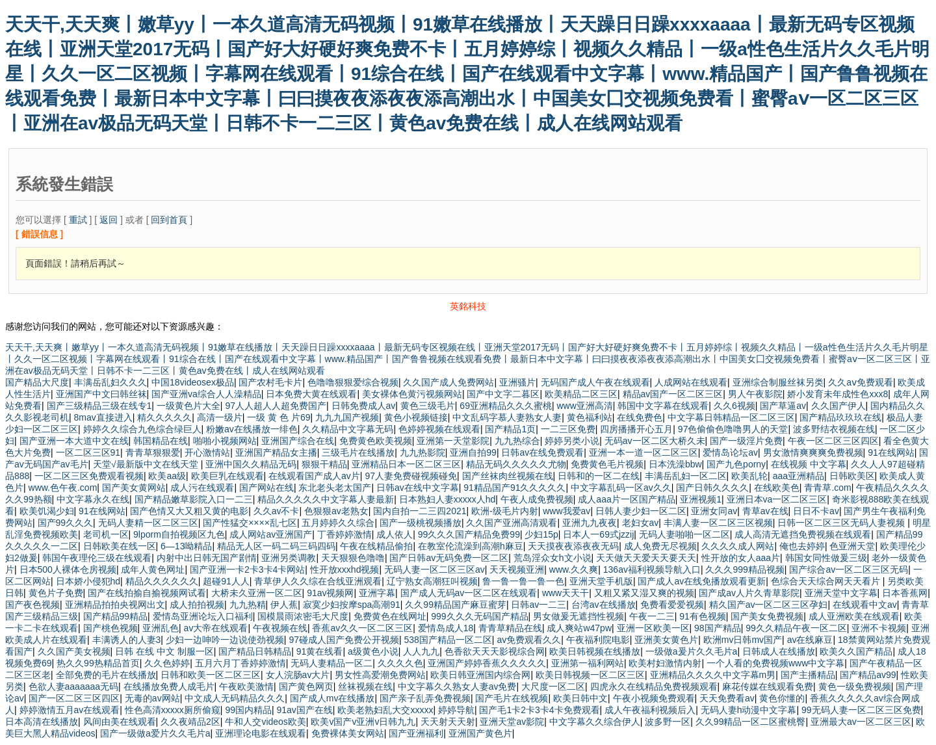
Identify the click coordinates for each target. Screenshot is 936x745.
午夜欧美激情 (246, 686)
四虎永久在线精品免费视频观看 (654, 686)
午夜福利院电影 (598, 639)
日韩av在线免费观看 (542, 452)
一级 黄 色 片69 (278, 417)
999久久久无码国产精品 (479, 616)
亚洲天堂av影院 (512, 721)
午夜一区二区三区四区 (833, 441)
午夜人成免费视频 (536, 499)
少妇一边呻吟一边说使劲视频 (225, 639)
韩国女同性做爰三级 (826, 558)
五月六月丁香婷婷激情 (240, 663)
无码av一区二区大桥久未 (654, 441)
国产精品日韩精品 (254, 651)
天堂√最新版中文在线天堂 (147, 464)
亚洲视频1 (701, 499)
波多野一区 (667, 721)
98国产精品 (717, 628)
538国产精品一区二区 (448, 639)
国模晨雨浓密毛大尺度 (302, 616)
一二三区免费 (568, 429)
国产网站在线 (266, 487)
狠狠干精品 (324, 464)
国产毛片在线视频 (511, 698)
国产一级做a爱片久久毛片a (155, 733)
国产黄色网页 (306, 686)
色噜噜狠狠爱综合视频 (352, 382)
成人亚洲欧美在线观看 (854, 616)
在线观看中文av (865, 604)
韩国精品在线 (160, 441)
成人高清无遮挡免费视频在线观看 (802, 534)
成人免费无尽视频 (660, 546)
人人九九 (421, 651)
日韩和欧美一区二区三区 (211, 675)
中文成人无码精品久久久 (235, 698)
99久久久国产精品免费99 (469, 534)
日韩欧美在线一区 (119, 546)
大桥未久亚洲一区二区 (256, 593)
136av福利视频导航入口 (652, 569)
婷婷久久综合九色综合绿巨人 (142, 429)
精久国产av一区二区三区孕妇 (768, 604)
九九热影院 (422, 452)
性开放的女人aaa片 (740, 558)
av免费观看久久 (529, 639)
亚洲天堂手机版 (601, 581)
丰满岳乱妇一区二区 (686, 476)
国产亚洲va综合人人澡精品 (206, 394)
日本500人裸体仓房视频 (68, 569)
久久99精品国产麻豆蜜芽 (455, 604)
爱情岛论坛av (730, 452)
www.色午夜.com (63, 487)
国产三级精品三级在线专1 (99, 405)
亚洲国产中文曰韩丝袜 (101, 394)
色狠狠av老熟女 (336, 511)
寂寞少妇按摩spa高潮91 (351, 604)
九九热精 (247, 604)
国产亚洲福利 (416, 733)
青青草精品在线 (510, 628)
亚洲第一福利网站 (587, 663)
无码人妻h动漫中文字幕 (749, 710)
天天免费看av (727, 698)
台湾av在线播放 (603, 604)
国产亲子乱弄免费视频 (425, 698)
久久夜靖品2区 (190, 721)
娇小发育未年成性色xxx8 (837, 394)
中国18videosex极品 (192, 382)
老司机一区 (106, 534)
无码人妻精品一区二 (331, 663)
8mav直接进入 (103, 417)
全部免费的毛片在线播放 (106, 675)
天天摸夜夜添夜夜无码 (573, 546)
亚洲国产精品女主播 (276, 452)
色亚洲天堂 (852, 546)
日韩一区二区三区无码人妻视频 (842, 522)
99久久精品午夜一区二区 (796, 628)
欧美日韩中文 (580, 698)
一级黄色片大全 (188, 405)
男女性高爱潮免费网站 (380, 675)
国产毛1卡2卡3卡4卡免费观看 (539, 710)
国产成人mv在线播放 (332, 698)
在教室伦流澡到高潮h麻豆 (470, 546)
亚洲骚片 (517, 382)
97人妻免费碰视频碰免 (411, 476)
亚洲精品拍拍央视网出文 (115, 604)
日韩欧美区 (852, 476)
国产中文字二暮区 (503, 394)
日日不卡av (816, 511)
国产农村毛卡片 (270, 382)
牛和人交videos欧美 (265, 721)
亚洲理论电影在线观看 (260, 733)
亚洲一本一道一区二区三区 (643, 452)
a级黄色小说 (373, 651)
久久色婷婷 (167, 663)
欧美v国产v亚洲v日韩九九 (363, 721)
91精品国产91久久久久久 (514, 487)
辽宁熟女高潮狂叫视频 (432, 581)
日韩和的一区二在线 (599, 476)
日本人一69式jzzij (598, 534)
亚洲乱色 (160, 628)
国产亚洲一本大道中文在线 (74, 441)
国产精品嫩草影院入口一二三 (194, 499)
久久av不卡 (277, 511)
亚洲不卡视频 (879, 628)
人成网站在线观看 (691, 382)
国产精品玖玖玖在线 (840, 417)
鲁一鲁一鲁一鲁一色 (523, 581)
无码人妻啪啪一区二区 (684, 534)
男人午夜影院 (755, 394)
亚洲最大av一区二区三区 (861, 721)
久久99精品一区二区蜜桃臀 (751, 721)
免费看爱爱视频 (672, 604)
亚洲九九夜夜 (589, 522)
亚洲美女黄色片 (666, 639)
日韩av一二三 (538, 604)
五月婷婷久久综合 (338, 522)
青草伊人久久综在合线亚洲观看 (318, 581)
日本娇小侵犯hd (88, 581)
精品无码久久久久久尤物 (516, 464)
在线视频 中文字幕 (808, 464)
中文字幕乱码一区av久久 (621, 487)
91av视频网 (330, 593)
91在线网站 (891, 452)
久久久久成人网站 (737, 546)
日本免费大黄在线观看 (311, 394)
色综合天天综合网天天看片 (827, 581)
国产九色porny (736, 464)
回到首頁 (169, 220)
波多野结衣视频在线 (834, 429)
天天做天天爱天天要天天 (646, 558)
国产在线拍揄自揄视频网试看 (147, 593)
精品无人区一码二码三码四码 (276, 546)
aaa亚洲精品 (798, 476)
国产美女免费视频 (767, 616)
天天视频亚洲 (516, 569)
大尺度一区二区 (553, 686)
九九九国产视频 (347, 417)
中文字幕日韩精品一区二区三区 (731, 417)
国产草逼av (783, 405)
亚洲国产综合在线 (297, 441)
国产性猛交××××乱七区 (250, 522)
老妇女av (640, 522)
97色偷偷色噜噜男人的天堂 (733, 429)
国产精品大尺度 (37, 382)
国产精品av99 (868, 675)
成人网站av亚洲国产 (270, 534)
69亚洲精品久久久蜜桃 (506, 405)
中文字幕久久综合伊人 (594, 721)
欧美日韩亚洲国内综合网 (480, 675)
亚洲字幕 (377, 593)
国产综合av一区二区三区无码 (848, 569)
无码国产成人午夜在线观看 (595, 382)
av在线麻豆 (810, 639)
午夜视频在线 (280, 628)
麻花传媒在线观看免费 (767, 686)
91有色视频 (702, 616)
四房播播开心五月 (636, 429)
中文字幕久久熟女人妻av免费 (457, 686)
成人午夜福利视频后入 (650, 710)
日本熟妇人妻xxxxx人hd (447, 499)
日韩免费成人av (364, 405)
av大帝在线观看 (216, 628)
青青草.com (827, 487)
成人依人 (394, 534)
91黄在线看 (319, 651)
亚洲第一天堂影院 (453, 441)
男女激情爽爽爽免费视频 (813, 452)
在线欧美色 (777, 487)
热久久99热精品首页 (98, 663)
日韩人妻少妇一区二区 (640, 511)
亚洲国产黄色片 (480, 733)
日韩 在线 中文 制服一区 (164, 651)
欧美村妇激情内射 (665, 663)
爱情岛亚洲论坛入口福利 (203, 616)
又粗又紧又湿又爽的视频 (644, 593)
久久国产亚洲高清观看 (511, 522)
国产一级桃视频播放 (421, 522)
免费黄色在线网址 (390, 616)
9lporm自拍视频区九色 (179, 534)
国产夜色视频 (32, 604)
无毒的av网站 (152, 698)
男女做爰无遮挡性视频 (578, 616)
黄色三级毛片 (427, 405)
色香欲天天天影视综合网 (495, 651)
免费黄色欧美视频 (375, 441)
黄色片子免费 (56, 593)
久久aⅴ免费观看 (860, 382)
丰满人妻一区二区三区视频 (718, 522)
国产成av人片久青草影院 (749, 593)
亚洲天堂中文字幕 (841, 593)
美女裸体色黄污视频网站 (412, 394)
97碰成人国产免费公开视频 (344, 639)
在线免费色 (639, 417)
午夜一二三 (652, 616)
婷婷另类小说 (572, 441)
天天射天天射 (448, 721)
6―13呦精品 (186, 546)
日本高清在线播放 (41, 721)
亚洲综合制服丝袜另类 (778, 382)
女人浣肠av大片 (298, 675)
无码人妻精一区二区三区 (148, 522)
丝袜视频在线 (365, 686)
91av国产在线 (305, 710)
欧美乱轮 (749, 476)
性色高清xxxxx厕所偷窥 (172, 710)
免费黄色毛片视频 (607, 464)
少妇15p (541, 534)
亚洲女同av (714, 511)
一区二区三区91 (88, 452)
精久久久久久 (164, 417)
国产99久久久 (66, 522)
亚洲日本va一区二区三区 (777, 499)
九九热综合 (517, 441)
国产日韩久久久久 (712, 487)
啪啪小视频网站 (225, 441)
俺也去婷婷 (802, 546)
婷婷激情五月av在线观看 (70, 710)
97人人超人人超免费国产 (275, 405)
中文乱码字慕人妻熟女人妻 (507, 417)
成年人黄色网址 (153, 569)
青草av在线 (765, 511)
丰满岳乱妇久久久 (110, 382)
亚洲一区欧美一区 (653, 628)
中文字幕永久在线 (93, 499)
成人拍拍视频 (197, 604)
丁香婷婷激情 (344, 534)
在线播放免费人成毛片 (169, 686)
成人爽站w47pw (579, 628)
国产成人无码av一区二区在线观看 (469, 593)
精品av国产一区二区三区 (673, 394)
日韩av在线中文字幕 (417, 487)
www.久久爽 (573, 569)
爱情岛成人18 (446, 628)
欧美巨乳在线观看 (227, 476)
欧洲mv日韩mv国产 (742, 639)
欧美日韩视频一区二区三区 (590, 675)
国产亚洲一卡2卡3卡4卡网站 (247, 569)
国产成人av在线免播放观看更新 (702, 581)
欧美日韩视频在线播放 (594, 651)
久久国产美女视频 (74, 651)
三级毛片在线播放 (358, 452)
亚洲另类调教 (288, 558)
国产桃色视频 (110, 628)
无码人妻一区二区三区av (434, 569)
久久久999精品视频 (744, 569)
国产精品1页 (510, 429)
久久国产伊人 (838, 405)
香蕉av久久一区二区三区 (362, 628)
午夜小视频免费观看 (654, 698)
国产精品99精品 (115, 616)
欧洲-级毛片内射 (504, 511)
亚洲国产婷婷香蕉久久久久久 (487, 663)
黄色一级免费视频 (854, 686)
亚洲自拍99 (473, 452)
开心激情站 (207, 452)
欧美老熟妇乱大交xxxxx (385, 710)
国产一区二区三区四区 (74, 698)
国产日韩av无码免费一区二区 (448, 558)
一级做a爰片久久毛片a (691, 651)
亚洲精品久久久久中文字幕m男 (713, 675)
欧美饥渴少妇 (47, 511)
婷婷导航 (456, 710)
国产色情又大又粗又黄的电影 (189, 511)
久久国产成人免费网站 (448, 382)
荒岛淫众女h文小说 (553, 558)
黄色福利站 (589, 417)
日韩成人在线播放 (778, 651)
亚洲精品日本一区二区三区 (406, 464)
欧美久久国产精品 (856, 651)
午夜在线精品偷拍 (376, 546)
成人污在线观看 (202, 487)
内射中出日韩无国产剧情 (207, 558)
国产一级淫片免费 (746, 441)
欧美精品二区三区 (581, 394)
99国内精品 (248, 710)
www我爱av (566, 511)
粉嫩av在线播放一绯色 (252, 429)
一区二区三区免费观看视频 (89, 476)
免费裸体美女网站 (347, 733)
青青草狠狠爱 (152, 452)
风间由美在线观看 (119, 721)
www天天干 (565, 593)
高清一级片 (219, 417)
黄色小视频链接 (416, 417)
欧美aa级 (167, 476)
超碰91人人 (226, 581)
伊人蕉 (284, 604)
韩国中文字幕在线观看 (663, 405)
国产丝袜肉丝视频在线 (507, 476)
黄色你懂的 (782, 698)
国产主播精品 (808, 675)
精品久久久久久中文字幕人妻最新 (325, 499)
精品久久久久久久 (161, 581)
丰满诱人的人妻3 (126, 639)
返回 (108, 220)
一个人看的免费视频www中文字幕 (775, 663)
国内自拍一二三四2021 (419, 511)
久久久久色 (400, 663)
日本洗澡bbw (675, 464)
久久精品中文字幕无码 (347, 429)
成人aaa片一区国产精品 (626, 499)
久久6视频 (734, 405)
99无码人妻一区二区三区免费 (861, 710)
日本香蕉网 (905, 593)
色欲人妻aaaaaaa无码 (74, 686)
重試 (78, 220)
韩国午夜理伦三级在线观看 (96, 558)
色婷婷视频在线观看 (439, 429)
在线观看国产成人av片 (314, 476)
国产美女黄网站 (134, 487)
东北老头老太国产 (334, 487)
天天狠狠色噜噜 (353, 558)
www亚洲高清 (584, 405)
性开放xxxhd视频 (345, 569)
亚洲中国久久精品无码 (250, 464)
